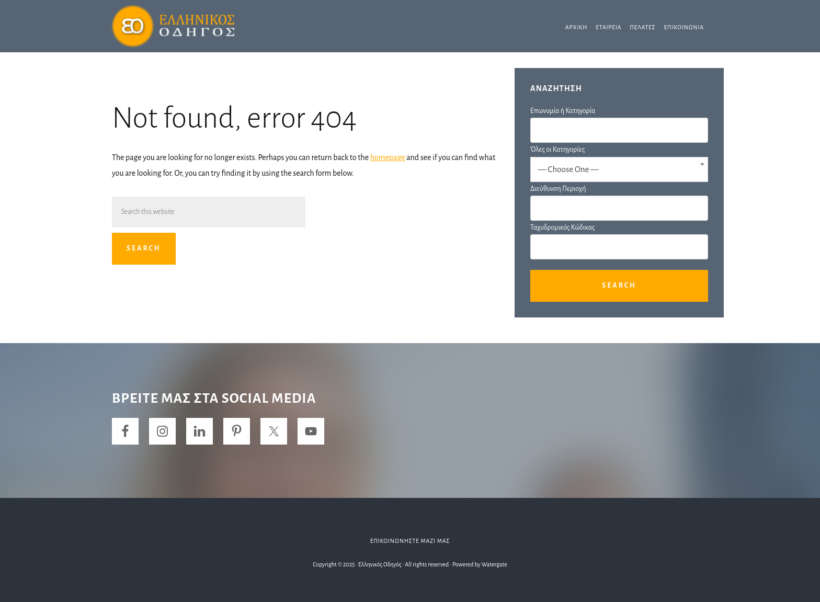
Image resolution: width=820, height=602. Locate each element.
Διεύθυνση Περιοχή (558, 188)
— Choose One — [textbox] (568, 169)
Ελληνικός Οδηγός (190, 26)
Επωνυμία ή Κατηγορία (562, 111)
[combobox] (619, 169)
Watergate (494, 564)
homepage (387, 157)
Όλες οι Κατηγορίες (557, 149)
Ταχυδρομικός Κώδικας (562, 227)
